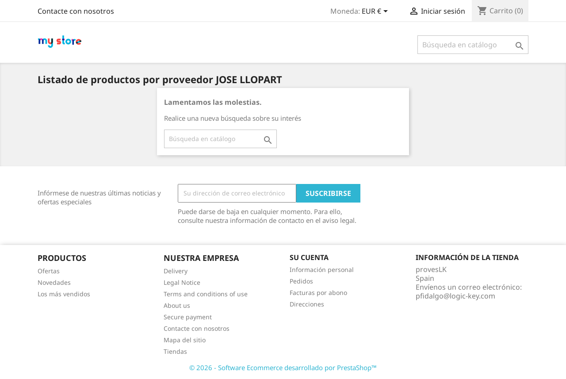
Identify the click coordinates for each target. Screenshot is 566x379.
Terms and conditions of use (206, 294)
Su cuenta (309, 257)
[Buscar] (472, 44)
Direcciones (307, 304)
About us (177, 305)
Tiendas (175, 351)
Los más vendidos (64, 294)
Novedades (54, 282)
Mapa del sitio (185, 340)
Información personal (322, 269)
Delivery (175, 271)
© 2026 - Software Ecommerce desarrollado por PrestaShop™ (283, 367)
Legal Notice (182, 282)
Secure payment (188, 317)
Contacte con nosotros (76, 11)
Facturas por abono (318, 292)
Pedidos (301, 281)
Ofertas (49, 271)
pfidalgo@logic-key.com (455, 296)
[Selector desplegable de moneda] (376, 12)
